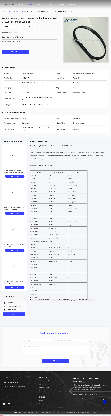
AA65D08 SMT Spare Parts (87, 300)
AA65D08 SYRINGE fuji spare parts (67, 300)
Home (21, 4)
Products (30, 4)
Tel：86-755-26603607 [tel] (11, 383)
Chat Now (15, 51)
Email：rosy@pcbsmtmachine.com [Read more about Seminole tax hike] (14, 386)
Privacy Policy (17, 412)
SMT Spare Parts (20, 12)
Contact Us (52, 4)
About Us (40, 4)
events (62, 4)
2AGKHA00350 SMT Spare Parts (45, 300)
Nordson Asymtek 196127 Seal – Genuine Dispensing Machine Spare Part (14, 172)
